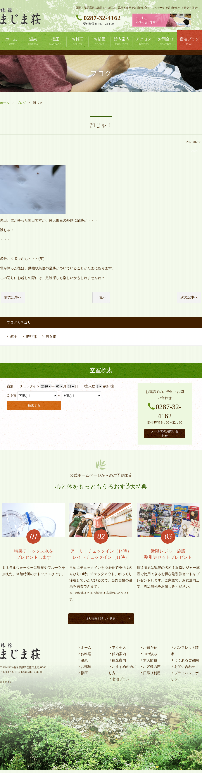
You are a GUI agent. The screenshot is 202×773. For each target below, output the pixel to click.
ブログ (21, 103)
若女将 (51, 337)
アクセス (117, 651)
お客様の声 (150, 670)
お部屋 (84, 670)
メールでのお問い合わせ (166, 435)
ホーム (4, 103)
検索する (43, 405)
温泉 (82, 663)
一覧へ (101, 297)
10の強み (148, 657)
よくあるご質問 (185, 663)
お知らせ (148, 651)
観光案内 (117, 663)
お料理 (84, 657)
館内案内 (117, 657)
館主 (13, 337)
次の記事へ (189, 297)
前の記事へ (13, 297)
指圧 (82, 676)
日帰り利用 (150, 676)
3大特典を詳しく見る (108, 622)
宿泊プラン (119, 682)
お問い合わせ (183, 670)
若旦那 (31, 337)
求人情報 (148, 663)
